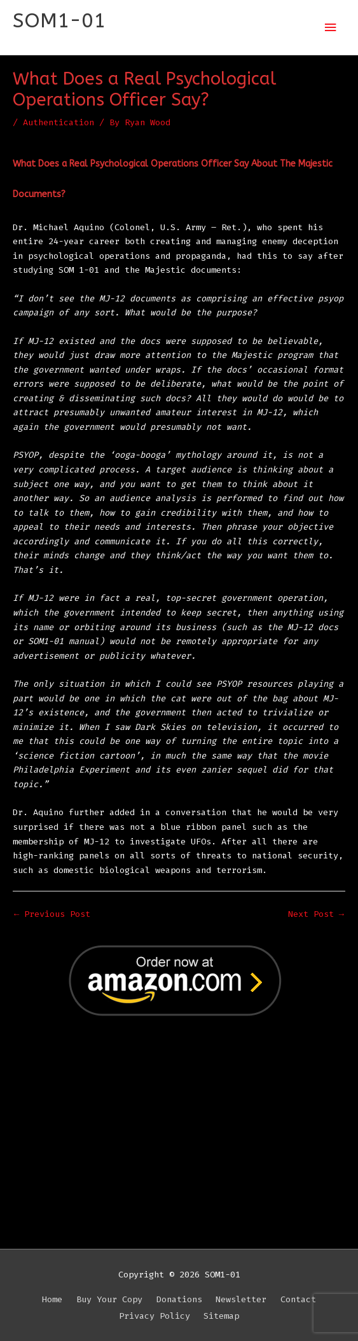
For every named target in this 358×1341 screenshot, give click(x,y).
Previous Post (52, 914)
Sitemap (221, 1315)
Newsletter (241, 1299)
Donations (179, 1299)
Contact (298, 1299)
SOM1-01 (59, 20)
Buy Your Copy (109, 1299)
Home (52, 1299)
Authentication (58, 122)
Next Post (316, 914)
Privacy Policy (154, 1315)
